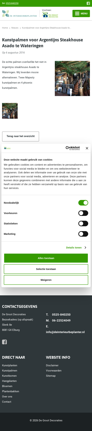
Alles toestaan (46, 258)
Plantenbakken (10, 391)
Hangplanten (9, 381)
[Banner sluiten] (87, 148)
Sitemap (51, 375)
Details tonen (74, 247)
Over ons (7, 396)
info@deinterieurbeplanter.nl (65, 332)
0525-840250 (12, 3)
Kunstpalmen (9, 370)
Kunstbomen (9, 375)
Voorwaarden (53, 370)
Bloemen (7, 386)
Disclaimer (52, 365)
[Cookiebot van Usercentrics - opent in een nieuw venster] (64, 148)
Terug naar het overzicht (21, 136)
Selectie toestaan (46, 269)
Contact (6, 401)
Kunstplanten (9, 365)
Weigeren (46, 280)
